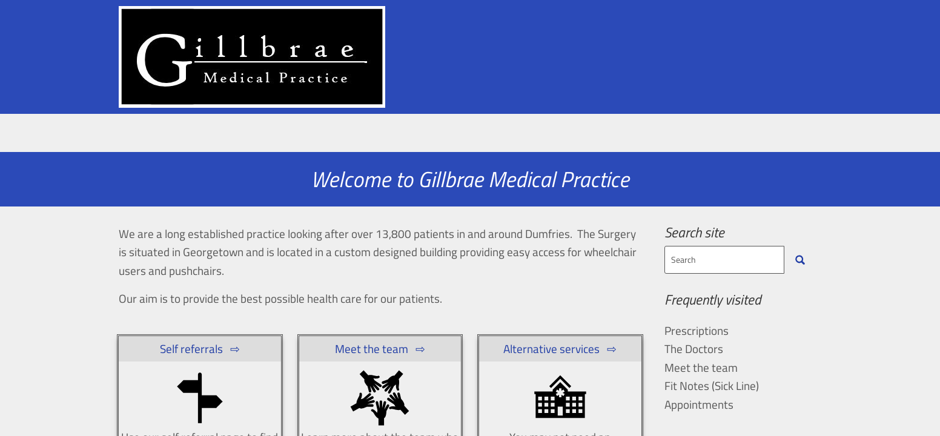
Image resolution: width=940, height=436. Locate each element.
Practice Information (476, 137)
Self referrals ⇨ (200, 348)
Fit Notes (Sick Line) (711, 385)
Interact (780, 137)
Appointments (237, 137)
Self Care (696, 137)
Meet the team (346, 137)
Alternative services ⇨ (560, 348)
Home (146, 137)
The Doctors (693, 348)
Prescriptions (599, 137)
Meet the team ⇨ (380, 348)
